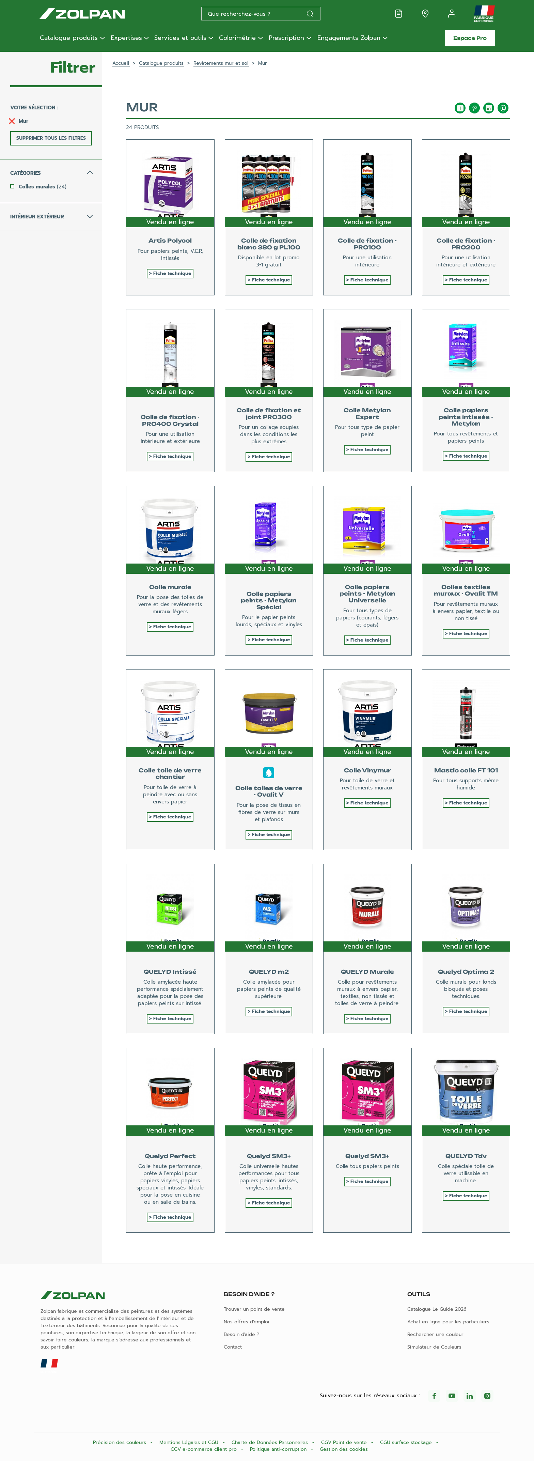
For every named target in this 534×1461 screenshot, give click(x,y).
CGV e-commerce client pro (204, 1449)
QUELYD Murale (367, 971)
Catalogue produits (69, 38)
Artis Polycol (170, 240)
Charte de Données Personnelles (271, 1442)
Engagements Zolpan (348, 38)
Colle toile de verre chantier (170, 773)
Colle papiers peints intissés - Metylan (466, 417)
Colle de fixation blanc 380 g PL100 (268, 243)
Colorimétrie (237, 38)
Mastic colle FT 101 (466, 770)
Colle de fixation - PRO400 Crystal (170, 420)
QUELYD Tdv (466, 1156)
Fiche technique (172, 273)
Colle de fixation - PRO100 (367, 243)
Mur (23, 121)
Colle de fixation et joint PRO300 (269, 413)
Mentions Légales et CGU (189, 1442)
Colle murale (170, 587)
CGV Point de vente (344, 1442)
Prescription (286, 38)
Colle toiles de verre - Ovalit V (268, 791)
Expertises (126, 38)
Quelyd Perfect (170, 1156)
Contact (233, 1347)
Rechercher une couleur (435, 1334)
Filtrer (72, 67)
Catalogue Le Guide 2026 (437, 1309)
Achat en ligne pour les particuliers (448, 1321)
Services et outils (180, 38)
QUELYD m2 (269, 971)
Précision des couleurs (120, 1442)
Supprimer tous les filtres (51, 138)
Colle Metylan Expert (367, 413)
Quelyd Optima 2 (466, 971)
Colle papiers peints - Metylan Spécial (269, 600)
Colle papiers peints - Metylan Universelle (367, 593)
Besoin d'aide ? (241, 1334)
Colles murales (42, 187)
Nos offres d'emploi (246, 1321)
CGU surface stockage (407, 1442)
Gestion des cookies (344, 1449)
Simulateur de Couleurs (434, 1347)
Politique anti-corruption (279, 1449)
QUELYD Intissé (170, 971)
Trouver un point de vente (254, 1309)
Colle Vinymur (367, 770)
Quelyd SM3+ (269, 1156)
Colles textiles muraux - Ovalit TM (466, 590)
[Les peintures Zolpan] (93, 13)
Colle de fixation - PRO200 (466, 243)
